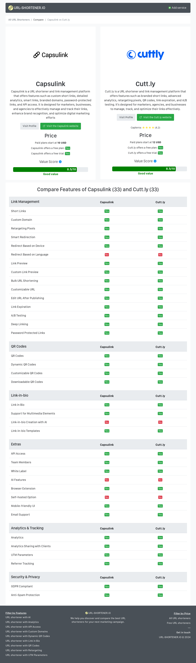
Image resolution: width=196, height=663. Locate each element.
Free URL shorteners (178, 622)
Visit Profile (29, 126)
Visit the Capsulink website (61, 126)
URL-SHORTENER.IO (26, 8)
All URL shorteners (179, 618)
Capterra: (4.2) (145, 127)
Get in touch (183, 632)
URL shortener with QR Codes (22, 645)
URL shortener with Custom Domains (27, 631)
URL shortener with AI (18, 617)
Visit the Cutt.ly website (155, 117)
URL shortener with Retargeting (24, 650)
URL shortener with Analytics (22, 621)
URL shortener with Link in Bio (23, 640)
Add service (177, 7)
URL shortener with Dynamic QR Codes (28, 636)
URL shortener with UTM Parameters (26, 655)
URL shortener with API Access (23, 626)
